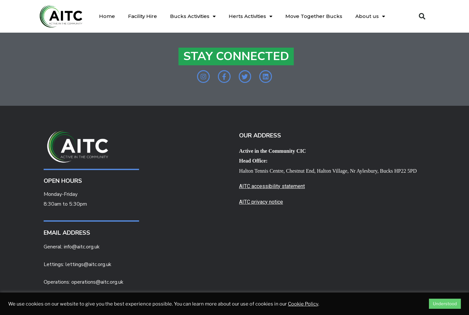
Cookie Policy (303, 304)
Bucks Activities (193, 16)
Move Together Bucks (313, 16)
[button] (422, 16)
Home (107, 16)
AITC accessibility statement (272, 190)
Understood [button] (445, 303)
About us (370, 16)
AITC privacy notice (261, 205)
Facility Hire (142, 16)
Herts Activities (250, 16)
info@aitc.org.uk (82, 250)
